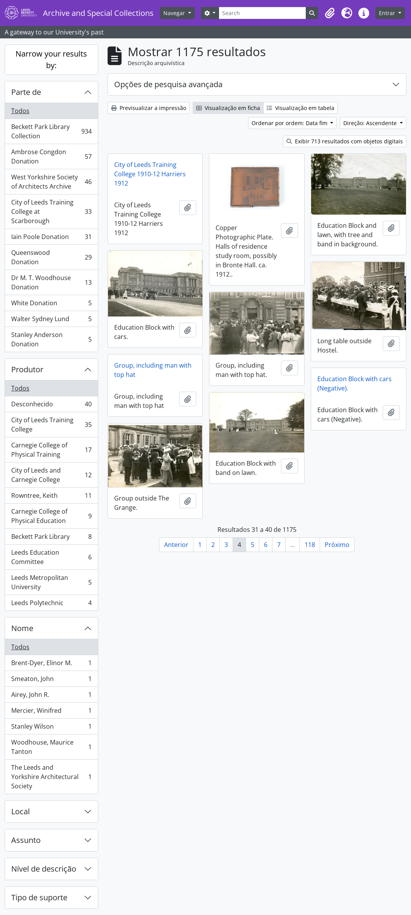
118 (310, 544)
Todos (20, 111)
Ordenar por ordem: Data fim (290, 123)
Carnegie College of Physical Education (51, 516)
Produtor (27, 369)
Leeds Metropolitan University (51, 582)
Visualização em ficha (228, 108)
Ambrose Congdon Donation (51, 156)
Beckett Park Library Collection (51, 131)
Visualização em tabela (300, 108)
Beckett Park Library (51, 538)
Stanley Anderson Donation (51, 339)
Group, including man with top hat (153, 370)
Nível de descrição (43, 868)
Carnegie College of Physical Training (51, 450)
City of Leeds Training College (51, 424)
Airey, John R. (51, 696)
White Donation (51, 304)
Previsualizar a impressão (148, 108)
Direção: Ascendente (370, 123)
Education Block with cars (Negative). (354, 383)
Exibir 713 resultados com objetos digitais (344, 141)
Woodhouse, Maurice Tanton (51, 747)
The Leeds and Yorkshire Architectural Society (51, 776)
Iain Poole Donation (51, 238)
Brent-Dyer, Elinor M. (51, 664)
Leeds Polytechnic (51, 604)
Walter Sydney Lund (51, 320)
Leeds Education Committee (51, 557)
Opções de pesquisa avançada (168, 84)
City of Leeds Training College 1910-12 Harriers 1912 (150, 173)
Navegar (175, 13)
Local (20, 811)
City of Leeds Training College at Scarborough (51, 211)
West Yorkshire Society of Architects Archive (51, 182)
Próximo (337, 544)
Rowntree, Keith (51, 497)
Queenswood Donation (51, 257)
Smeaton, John (51, 680)
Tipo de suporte (39, 897)
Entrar (388, 13)
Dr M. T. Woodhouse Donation (51, 282)
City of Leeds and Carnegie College (51, 475)
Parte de (26, 92)
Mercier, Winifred (51, 712)
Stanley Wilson (51, 728)
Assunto (26, 840)
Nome (22, 628)
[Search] (262, 13)
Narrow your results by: (51, 59)
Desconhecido (51, 405)
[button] (329, 13)
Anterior (176, 544)
